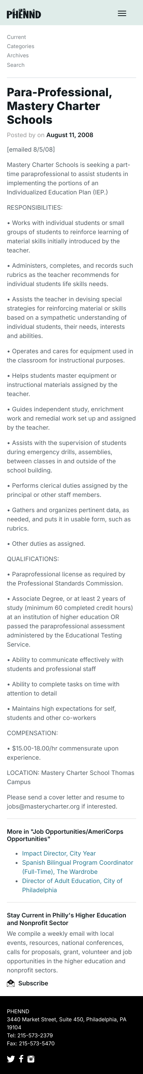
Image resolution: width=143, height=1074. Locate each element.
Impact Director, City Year (59, 853)
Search (15, 65)
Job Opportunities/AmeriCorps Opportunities (65, 835)
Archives (18, 55)
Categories (20, 46)
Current (16, 37)
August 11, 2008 (69, 135)
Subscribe (27, 983)
